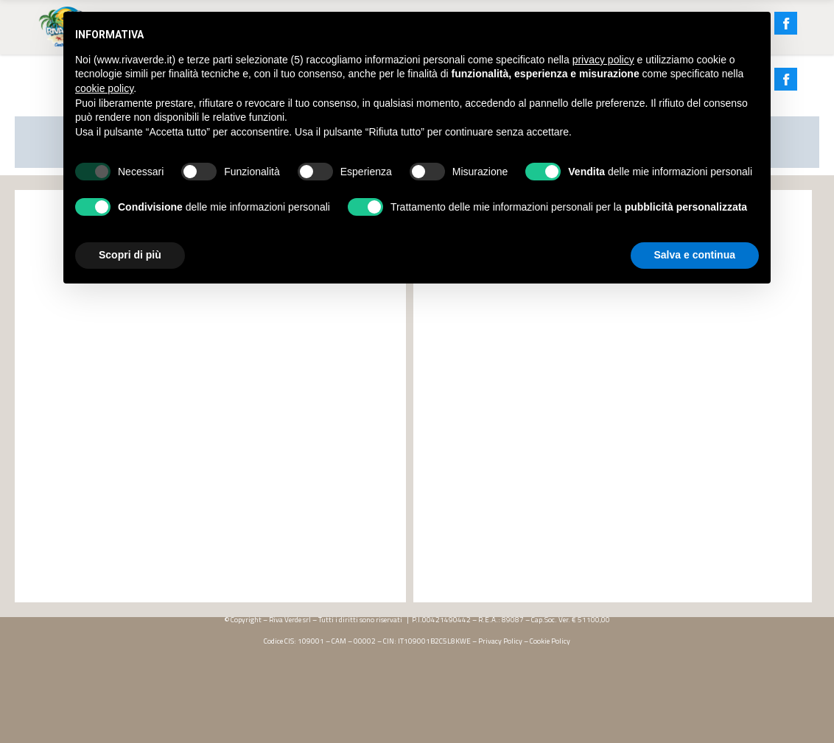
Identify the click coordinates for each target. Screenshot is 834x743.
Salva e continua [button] (694, 255)
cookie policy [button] (104, 88)
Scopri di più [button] (130, 255)
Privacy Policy (500, 641)
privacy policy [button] (603, 60)
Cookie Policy (550, 641)
